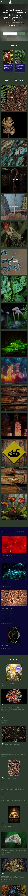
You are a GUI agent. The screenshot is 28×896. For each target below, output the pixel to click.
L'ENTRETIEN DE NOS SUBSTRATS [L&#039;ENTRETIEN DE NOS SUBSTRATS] (10, 750)
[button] (1, 2)
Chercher (21, 33)
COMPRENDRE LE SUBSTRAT (9, 784)
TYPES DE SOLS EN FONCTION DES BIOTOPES (14, 806)
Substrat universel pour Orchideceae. (19, 74)
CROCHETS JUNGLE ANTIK (8, 624)
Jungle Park (17, 72)
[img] (20, 62)
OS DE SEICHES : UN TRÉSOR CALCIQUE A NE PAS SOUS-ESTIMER (14, 857)
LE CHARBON (5, 726)
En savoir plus (4, 691)
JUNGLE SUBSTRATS (6, 614)
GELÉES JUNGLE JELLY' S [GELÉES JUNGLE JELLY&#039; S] (7, 561)
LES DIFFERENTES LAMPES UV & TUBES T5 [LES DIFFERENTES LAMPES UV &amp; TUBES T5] (13, 760)
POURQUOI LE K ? (6, 651)
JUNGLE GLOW (5, 587)
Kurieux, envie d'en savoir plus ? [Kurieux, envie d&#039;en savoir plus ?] (7, 565)
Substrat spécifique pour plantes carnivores (7, 74)
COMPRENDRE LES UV (7, 689)
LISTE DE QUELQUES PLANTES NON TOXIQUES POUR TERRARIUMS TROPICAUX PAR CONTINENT (14, 795)
